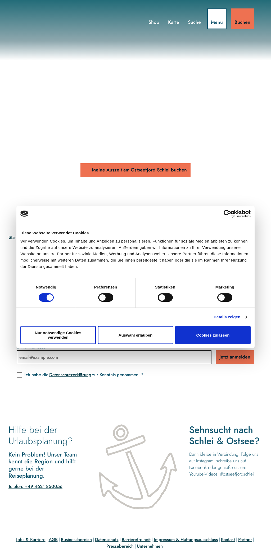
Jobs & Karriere (31, 539)
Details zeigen (227, 317)
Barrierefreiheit (136, 539)
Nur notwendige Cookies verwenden (58, 334)
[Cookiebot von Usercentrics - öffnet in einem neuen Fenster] (227, 214)
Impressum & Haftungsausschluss (186, 539)
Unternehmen (150, 546)
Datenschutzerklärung (70, 374)
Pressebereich (120, 546)
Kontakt (228, 539)
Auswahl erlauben (135, 335)
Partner (245, 539)
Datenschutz (107, 539)
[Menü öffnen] (217, 18)
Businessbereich (76, 539)
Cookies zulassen (213, 335)
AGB (53, 539)
